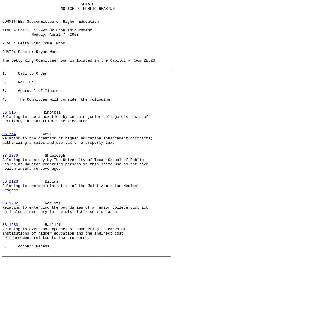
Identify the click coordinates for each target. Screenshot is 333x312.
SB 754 (9, 160)
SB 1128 (10, 217)
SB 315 (9, 134)
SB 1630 (10, 269)
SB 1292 (10, 243)
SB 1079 (10, 186)
